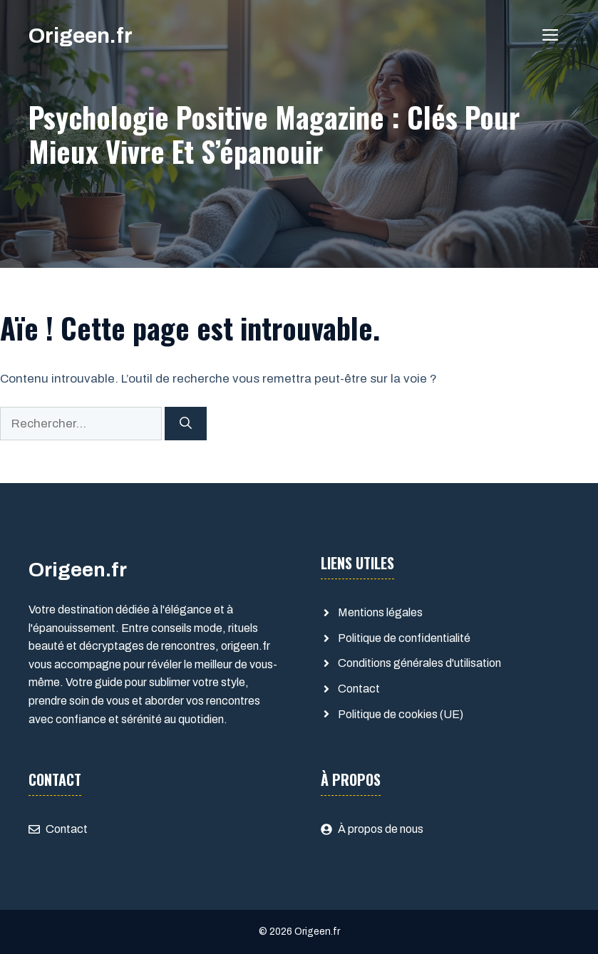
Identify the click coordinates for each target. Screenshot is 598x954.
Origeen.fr (81, 35)
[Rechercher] (186, 424)
